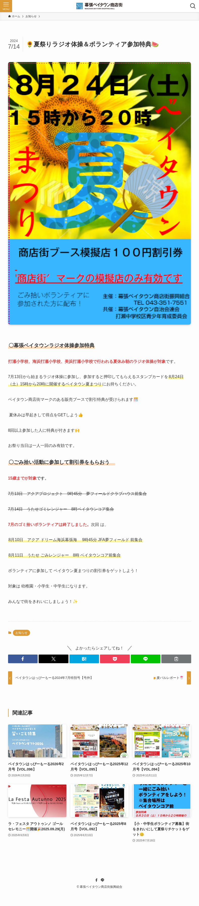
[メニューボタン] (6, 6)
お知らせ (21, 633)
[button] (23, 659)
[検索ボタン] (193, 6)
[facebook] (96, 880)
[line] (102, 880)
